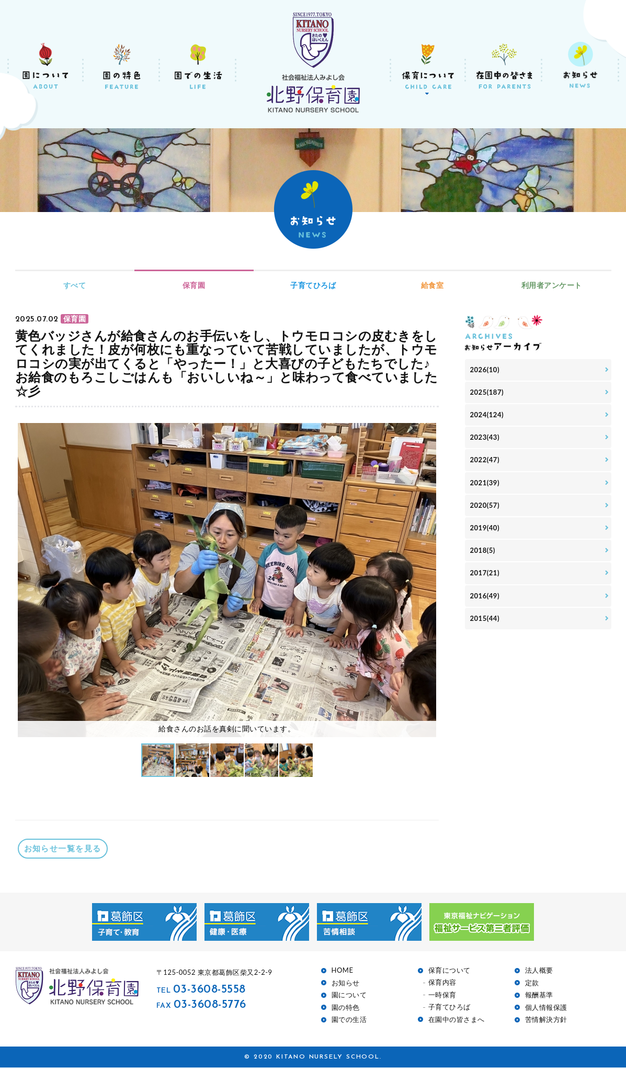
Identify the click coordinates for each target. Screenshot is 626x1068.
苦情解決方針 (546, 1020)
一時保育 (442, 995)
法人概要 (539, 970)
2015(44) (486, 631)
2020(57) (486, 512)
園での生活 (349, 1020)
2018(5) (483, 559)
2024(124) (488, 417)
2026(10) (486, 370)
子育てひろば (313, 285)
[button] (426, 580)
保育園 (194, 285)
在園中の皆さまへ (456, 1019)
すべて (74, 285)
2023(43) (486, 441)
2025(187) (488, 394)
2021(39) (486, 488)
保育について (449, 970)
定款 (532, 983)
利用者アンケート (551, 285)
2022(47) (486, 465)
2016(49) (486, 607)
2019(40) (486, 536)
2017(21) (486, 584)
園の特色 (346, 1007)
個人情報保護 (546, 1007)
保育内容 (442, 983)
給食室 (432, 285)
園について (349, 995)
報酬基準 (539, 995)
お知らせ (346, 983)
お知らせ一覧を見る (63, 848)
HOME (343, 970)
